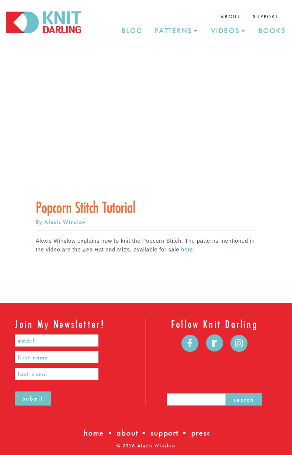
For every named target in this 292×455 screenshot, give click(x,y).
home (93, 432)
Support (265, 16)
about (127, 432)
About (231, 16)
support (164, 432)
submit (33, 398)
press (200, 432)
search (243, 400)
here (187, 250)
